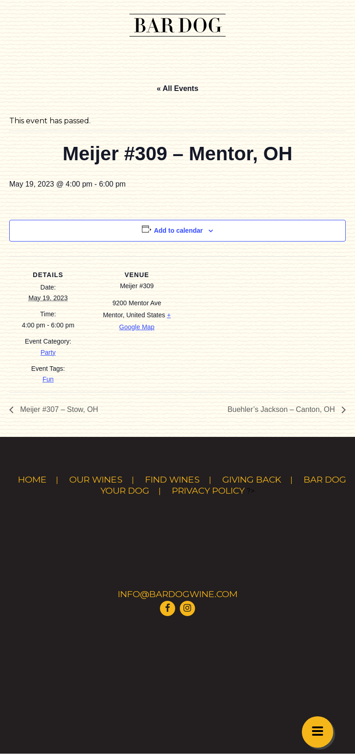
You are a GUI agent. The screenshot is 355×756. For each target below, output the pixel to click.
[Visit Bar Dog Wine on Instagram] (187, 607)
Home (32, 479)
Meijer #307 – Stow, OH (58, 409)
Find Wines (172, 479)
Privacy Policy (208, 490)
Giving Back (251, 479)
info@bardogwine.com (178, 593)
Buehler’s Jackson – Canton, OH (282, 409)
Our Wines (95, 479)
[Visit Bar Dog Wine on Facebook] (168, 607)
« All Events (177, 88)
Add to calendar (178, 230)
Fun (48, 379)
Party (48, 352)
